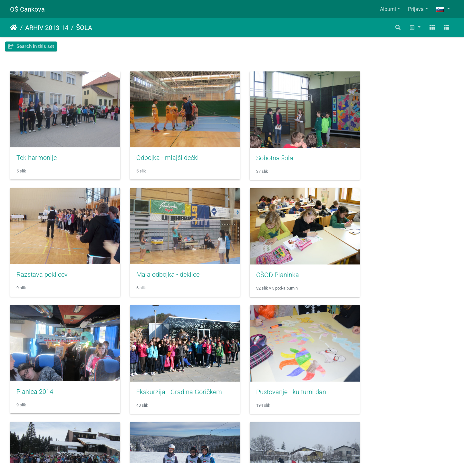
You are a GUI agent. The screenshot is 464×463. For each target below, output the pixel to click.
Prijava (416, 9)
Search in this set (31, 46)
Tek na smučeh (378, 378)
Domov (13, 27)
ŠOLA (84, 28)
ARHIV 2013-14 (46, 28)
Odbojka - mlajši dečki (161, 153)
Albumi (388, 9)
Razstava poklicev (382, 153)
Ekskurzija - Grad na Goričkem (399, 266)
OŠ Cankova (27, 9)
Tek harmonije (36, 153)
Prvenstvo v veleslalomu (277, 378)
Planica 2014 (261, 266)
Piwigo (245, 449)
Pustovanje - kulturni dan (51, 378)
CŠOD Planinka (151, 266)
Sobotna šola (261, 153)
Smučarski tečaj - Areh (161, 378)
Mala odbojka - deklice (48, 266)
